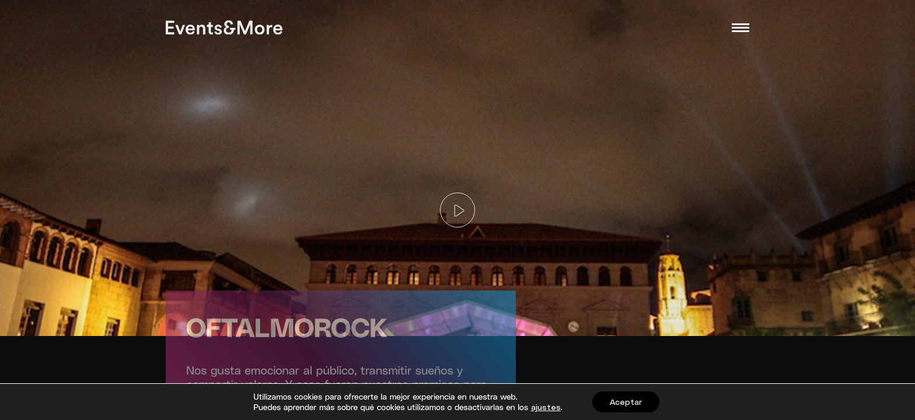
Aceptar (626, 402)
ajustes (546, 407)
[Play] (457, 210)
